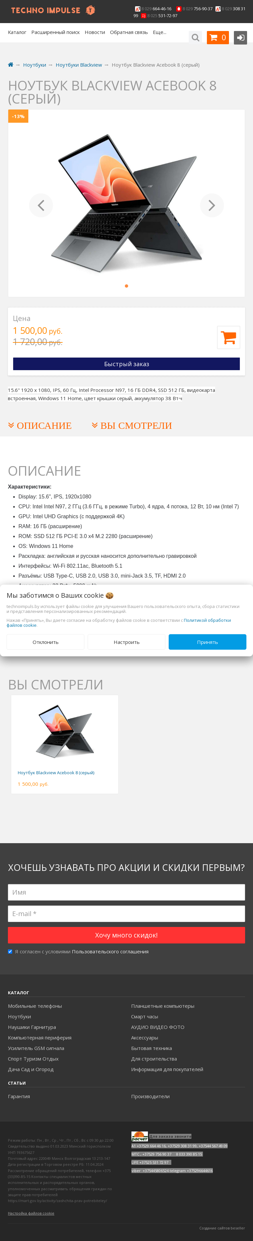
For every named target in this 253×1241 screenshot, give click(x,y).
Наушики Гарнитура (32, 1027)
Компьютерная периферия (39, 1037)
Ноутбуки (19, 1016)
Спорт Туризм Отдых (33, 1058)
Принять (207, 642)
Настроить (127, 642)
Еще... (159, 32)
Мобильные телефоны (35, 1005)
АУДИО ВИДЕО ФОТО (157, 1027)
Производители (150, 1096)
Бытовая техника (151, 1048)
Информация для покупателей (167, 1069)
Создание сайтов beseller (222, 1227)
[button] (41, 203)
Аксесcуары (144, 1037)
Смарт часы (144, 1016)
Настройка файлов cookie (31, 1213)
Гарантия (19, 1096)
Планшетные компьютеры (162, 1005)
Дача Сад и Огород (31, 1069)
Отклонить (46, 642)
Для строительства (154, 1058)
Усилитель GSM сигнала (36, 1048)
